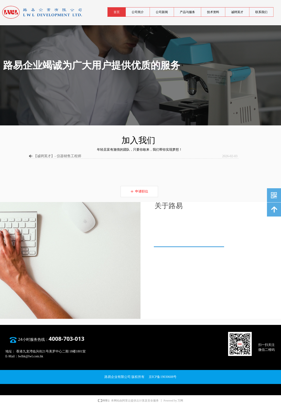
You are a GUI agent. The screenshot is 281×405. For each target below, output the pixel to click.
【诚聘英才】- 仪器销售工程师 (57, 156)
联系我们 (261, 12)
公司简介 (138, 12)
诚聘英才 (237, 12)
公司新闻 (162, 12)
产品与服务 (187, 12)
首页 (117, 12)
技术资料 (213, 12)
